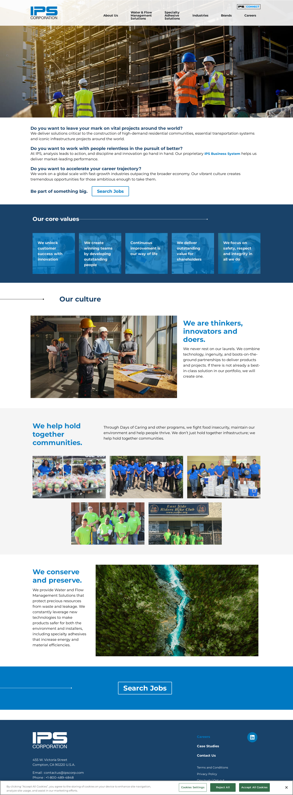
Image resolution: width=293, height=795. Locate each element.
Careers (203, 737)
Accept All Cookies (254, 789)
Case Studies (208, 746)
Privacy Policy (207, 774)
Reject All (223, 789)
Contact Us (206, 755)
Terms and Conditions (212, 767)
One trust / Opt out (210, 780)
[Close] (286, 789)
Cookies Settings (192, 789)
